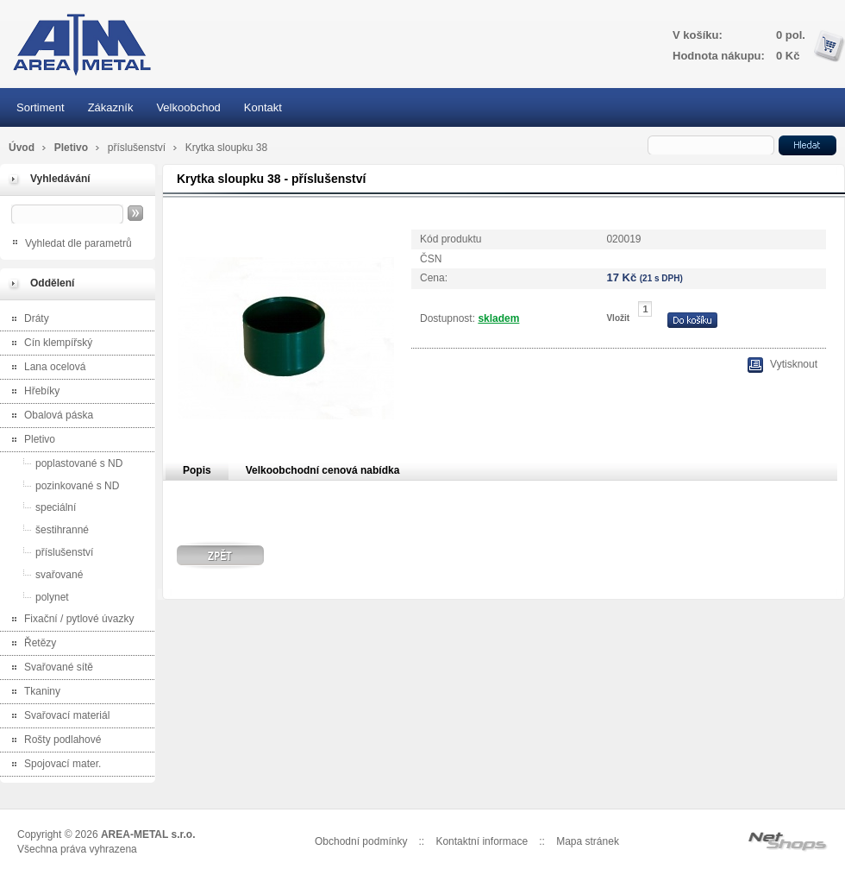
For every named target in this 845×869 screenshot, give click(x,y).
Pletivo (72, 148)
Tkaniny (32, 692)
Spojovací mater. (52, 765)
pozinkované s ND (61, 485)
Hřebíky (31, 392)
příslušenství (138, 148)
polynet (36, 596)
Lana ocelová (44, 368)
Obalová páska (48, 416)
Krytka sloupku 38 (226, 148)
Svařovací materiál (57, 716)
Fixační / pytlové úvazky (69, 620)
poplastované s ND (63, 463)
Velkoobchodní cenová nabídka (323, 470)
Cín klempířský (48, 344)
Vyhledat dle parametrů (78, 243)
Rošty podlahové (52, 741)
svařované (43, 574)
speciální (40, 507)
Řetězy (30, 644)
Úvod (21, 148)
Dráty (26, 320)
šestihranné (46, 529)
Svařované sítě (48, 668)
